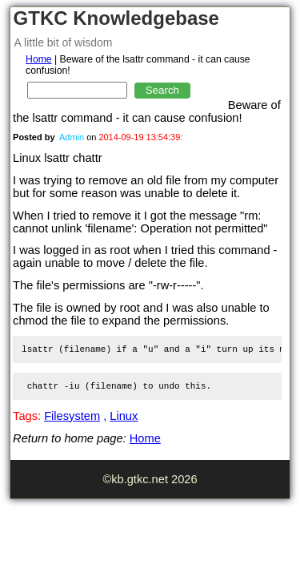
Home (39, 59)
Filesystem (72, 416)
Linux (124, 416)
